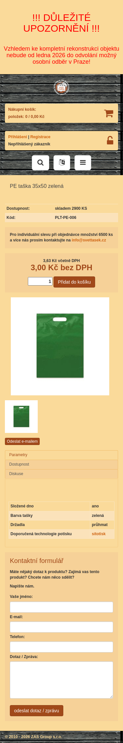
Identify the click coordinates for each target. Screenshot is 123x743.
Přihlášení (17, 137)
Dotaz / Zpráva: (24, 656)
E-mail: (16, 617)
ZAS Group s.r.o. (46, 737)
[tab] (61, 455)
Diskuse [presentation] (16, 473)
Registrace (40, 137)
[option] (24, 416)
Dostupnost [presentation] (19, 464)
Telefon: (17, 637)
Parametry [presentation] (18, 455)
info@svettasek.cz (89, 240)
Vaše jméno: (21, 596)
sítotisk (99, 534)
